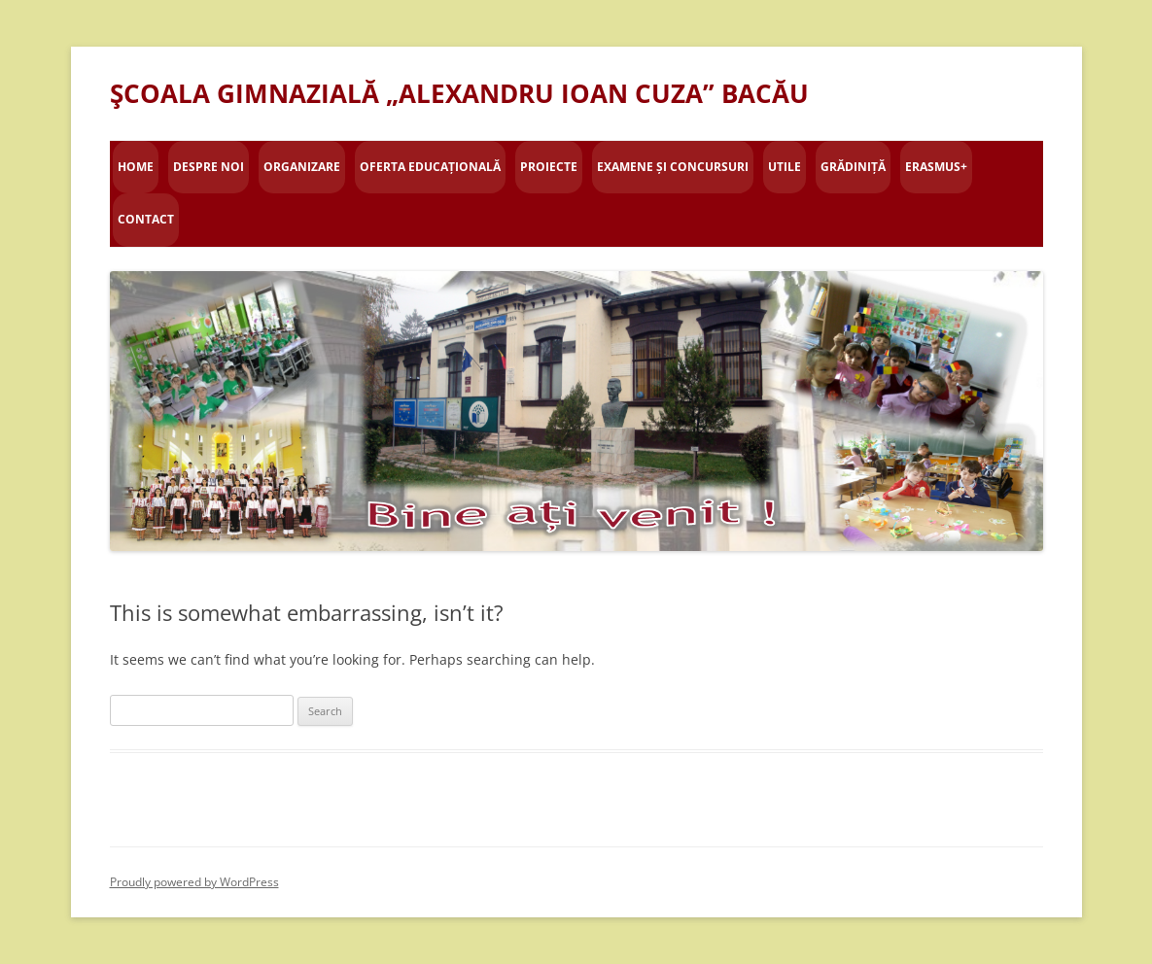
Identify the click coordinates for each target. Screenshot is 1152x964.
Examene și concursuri (673, 166)
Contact (146, 219)
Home (136, 166)
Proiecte (548, 166)
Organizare (301, 166)
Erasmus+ (936, 166)
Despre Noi (208, 166)
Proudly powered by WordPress (194, 882)
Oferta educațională (430, 166)
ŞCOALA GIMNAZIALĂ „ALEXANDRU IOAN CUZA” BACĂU (459, 93)
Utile (784, 166)
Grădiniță (853, 166)
